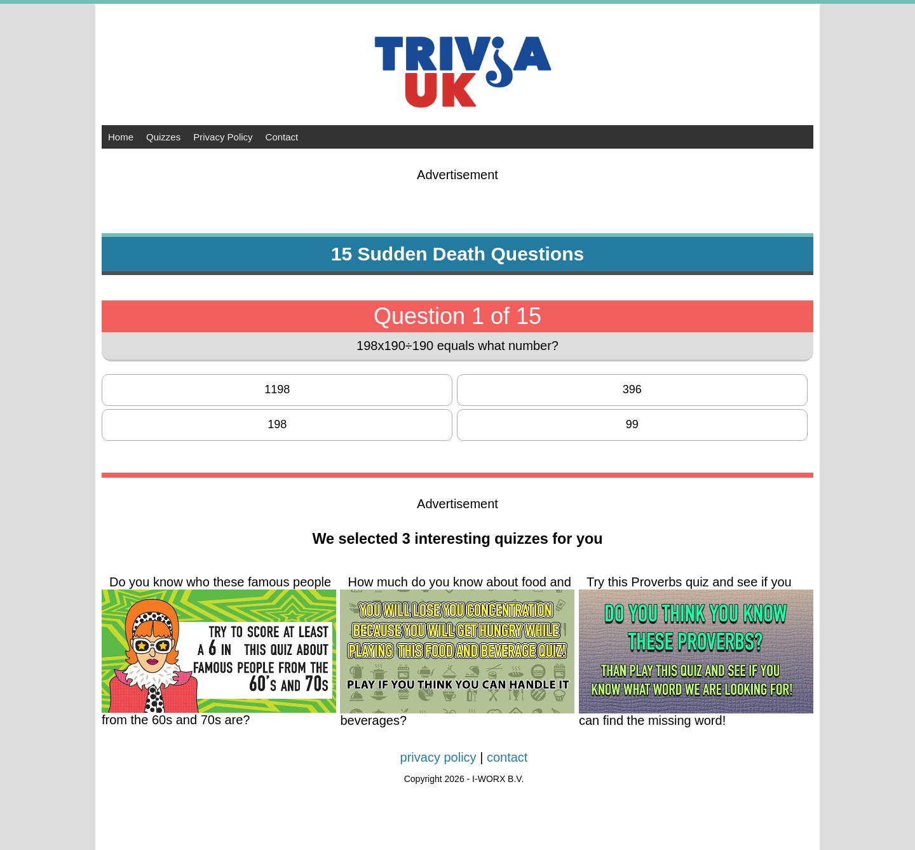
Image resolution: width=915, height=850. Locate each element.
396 (632, 389)
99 (632, 424)
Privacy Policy (222, 137)
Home (120, 137)
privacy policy (438, 757)
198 (277, 424)
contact (507, 757)
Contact (282, 137)
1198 (277, 389)
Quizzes (163, 137)
